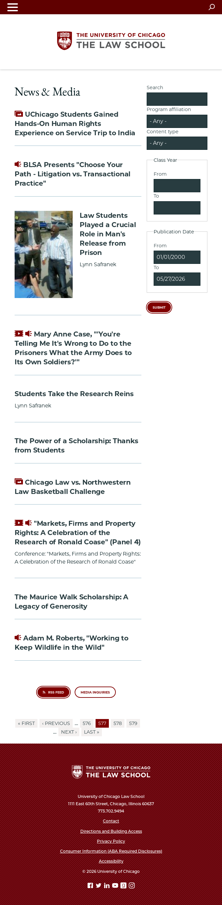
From (160, 174)
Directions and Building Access (111, 831)
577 (103, 724)
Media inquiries (95, 692)
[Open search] (211, 7)
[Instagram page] (132, 886)
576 (88, 723)
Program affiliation (169, 109)
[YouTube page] (115, 886)
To (156, 196)
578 (118, 723)
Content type (163, 132)
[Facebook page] (91, 886)
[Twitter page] (99, 886)
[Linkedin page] (107, 886)
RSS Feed (53, 692)
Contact (111, 820)
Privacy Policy (111, 841)
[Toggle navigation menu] (12, 7)
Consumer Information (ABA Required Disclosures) (111, 851)
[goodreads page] (124, 886)
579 (134, 723)
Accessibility (111, 861)
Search (155, 87)
